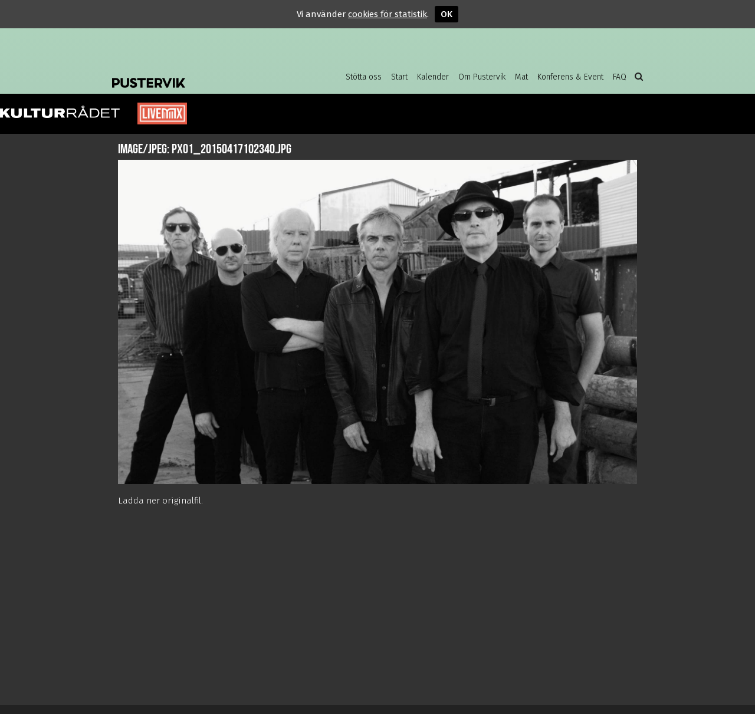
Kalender (433, 77)
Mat (521, 77)
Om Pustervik (481, 77)
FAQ (619, 77)
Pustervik (206, 73)
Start (399, 77)
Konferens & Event (570, 77)
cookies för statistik (387, 14)
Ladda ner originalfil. (160, 500)
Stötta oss (364, 77)
